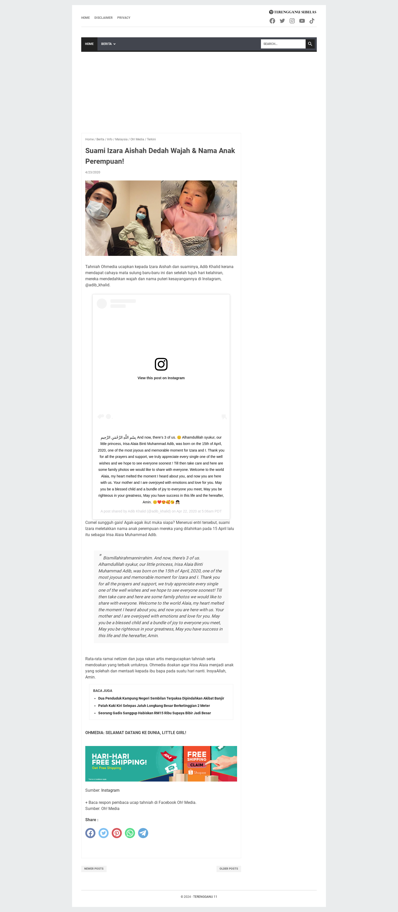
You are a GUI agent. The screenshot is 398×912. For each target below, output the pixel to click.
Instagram (110, 790)
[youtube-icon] (302, 21)
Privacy (123, 18)
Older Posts (229, 868)
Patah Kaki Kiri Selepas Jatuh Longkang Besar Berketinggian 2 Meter (154, 706)
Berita (106, 44)
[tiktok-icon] (312, 21)
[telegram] (143, 833)
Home (85, 18)
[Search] (283, 43)
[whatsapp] (130, 833)
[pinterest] (117, 833)
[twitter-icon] (282, 21)
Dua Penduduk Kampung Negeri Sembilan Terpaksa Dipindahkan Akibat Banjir (161, 698)
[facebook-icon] (272, 21)
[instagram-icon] (292, 21)
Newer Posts (94, 868)
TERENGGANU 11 (205, 897)
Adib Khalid (137, 511)
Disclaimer (103, 18)
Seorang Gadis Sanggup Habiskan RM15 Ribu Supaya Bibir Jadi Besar (154, 713)
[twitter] (103, 833)
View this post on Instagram (161, 378)
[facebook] (90, 833)
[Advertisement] (199, 89)
